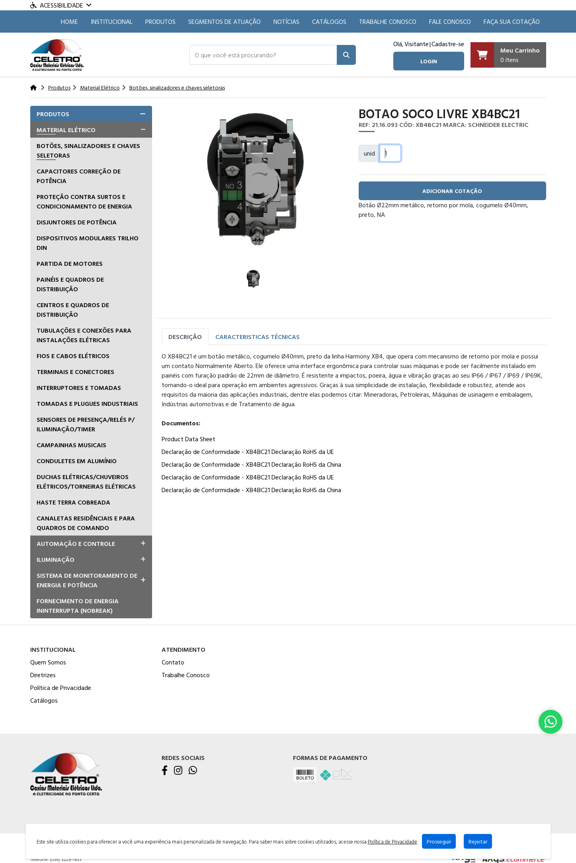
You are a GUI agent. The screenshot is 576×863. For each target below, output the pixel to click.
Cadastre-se (448, 44)
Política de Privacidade (60, 687)
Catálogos (329, 21)
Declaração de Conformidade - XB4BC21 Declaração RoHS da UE (248, 451)
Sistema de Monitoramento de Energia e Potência (87, 580)
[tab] (91, 114)
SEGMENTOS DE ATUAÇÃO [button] (224, 21)
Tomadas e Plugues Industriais (87, 403)
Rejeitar (478, 841)
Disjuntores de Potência (77, 222)
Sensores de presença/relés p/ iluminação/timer (86, 424)
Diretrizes (43, 675)
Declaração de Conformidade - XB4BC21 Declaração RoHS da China (251, 464)
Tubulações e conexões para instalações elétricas (84, 335)
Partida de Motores (70, 263)
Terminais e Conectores (75, 371)
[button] (263, 55)
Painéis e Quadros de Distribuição (70, 284)
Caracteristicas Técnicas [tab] (257, 336)
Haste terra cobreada (73, 502)
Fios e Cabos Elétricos (73, 355)
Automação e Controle (76, 543)
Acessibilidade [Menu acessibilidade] (60, 5)
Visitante (416, 44)
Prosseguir (439, 841)
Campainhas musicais (71, 445)
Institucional (112, 21)
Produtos (160, 21)
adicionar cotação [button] (452, 191)
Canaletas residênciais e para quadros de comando (86, 522)
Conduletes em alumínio (77, 461)
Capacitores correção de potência (79, 175)
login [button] (428, 61)
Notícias (286, 21)
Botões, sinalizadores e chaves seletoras (88, 150)
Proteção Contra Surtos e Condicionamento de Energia (84, 201)
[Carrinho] (508, 55)
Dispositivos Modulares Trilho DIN (88, 242)
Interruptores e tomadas (79, 387)
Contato (173, 662)
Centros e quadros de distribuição (73, 309)
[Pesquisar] (346, 55)
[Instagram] (178, 771)
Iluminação (55, 559)
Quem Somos (48, 662)
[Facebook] (165, 771)
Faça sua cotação (512, 21)
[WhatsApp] (193, 771)
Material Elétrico (66, 129)
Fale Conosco (450, 21)
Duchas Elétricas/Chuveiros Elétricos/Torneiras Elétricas (86, 481)
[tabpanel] (354, 424)
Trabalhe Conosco (387, 21)
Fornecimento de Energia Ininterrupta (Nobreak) (78, 605)
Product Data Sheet (188, 439)
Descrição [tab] (185, 336)
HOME (69, 21)
